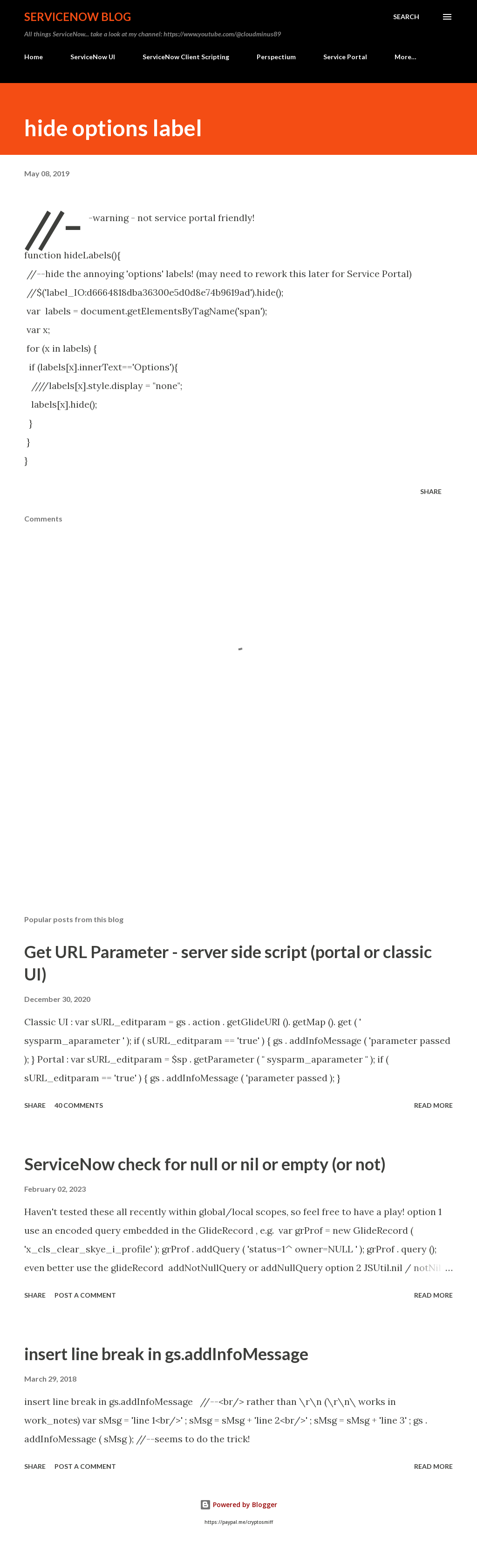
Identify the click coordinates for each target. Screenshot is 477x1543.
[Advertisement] (238, 834)
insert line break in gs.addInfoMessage (166, 1353)
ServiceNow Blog (77, 16)
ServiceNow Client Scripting (186, 57)
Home (33, 57)
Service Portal (345, 57)
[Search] (406, 16)
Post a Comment (85, 1295)
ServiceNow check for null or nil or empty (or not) (205, 1164)
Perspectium (276, 57)
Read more (433, 1105)
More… (405, 57)
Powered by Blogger (238, 1504)
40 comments (79, 1105)
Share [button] (431, 491)
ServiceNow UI (92, 57)
